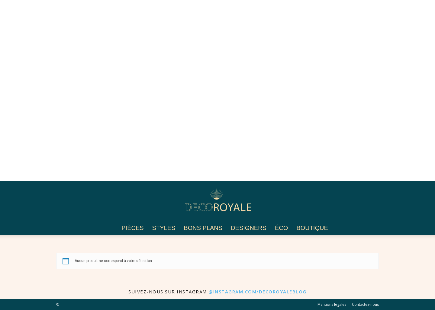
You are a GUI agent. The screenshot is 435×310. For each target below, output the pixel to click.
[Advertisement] (181, 90)
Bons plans (203, 228)
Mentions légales (331, 304)
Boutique (312, 228)
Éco (281, 228)
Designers (248, 228)
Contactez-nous (365, 304)
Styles (164, 228)
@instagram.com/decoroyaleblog (257, 292)
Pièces (132, 228)
